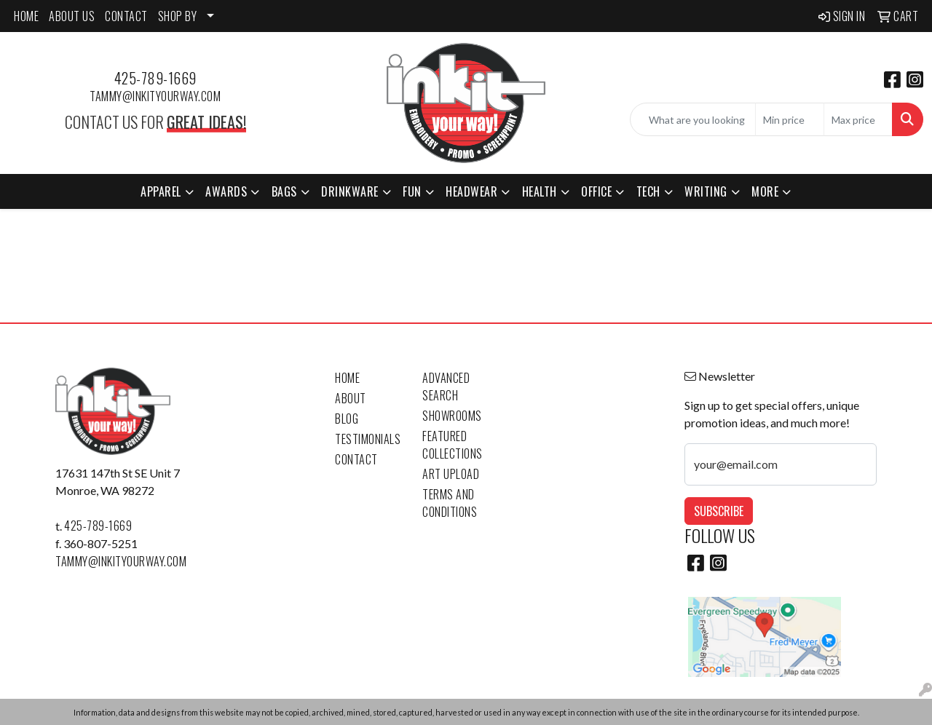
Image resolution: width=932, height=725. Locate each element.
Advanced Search (446, 386)
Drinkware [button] (350, 191)
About (350, 398)
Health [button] (539, 191)
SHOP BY (177, 16)
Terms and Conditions (449, 503)
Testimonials (367, 439)
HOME (26, 16)
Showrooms (452, 415)
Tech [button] (648, 191)
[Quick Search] (693, 119)
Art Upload (450, 474)
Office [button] (596, 191)
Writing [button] (705, 191)
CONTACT (126, 16)
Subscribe (718, 511)
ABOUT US (72, 16)
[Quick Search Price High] (858, 119)
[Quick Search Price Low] (789, 119)
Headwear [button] (471, 191)
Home (347, 378)
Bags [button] (284, 191)
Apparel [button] (161, 191)
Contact (356, 459)
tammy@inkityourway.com (155, 96)
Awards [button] (226, 191)
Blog (346, 418)
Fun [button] (412, 191)
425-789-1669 (155, 78)
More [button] (764, 191)
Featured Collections (452, 444)
